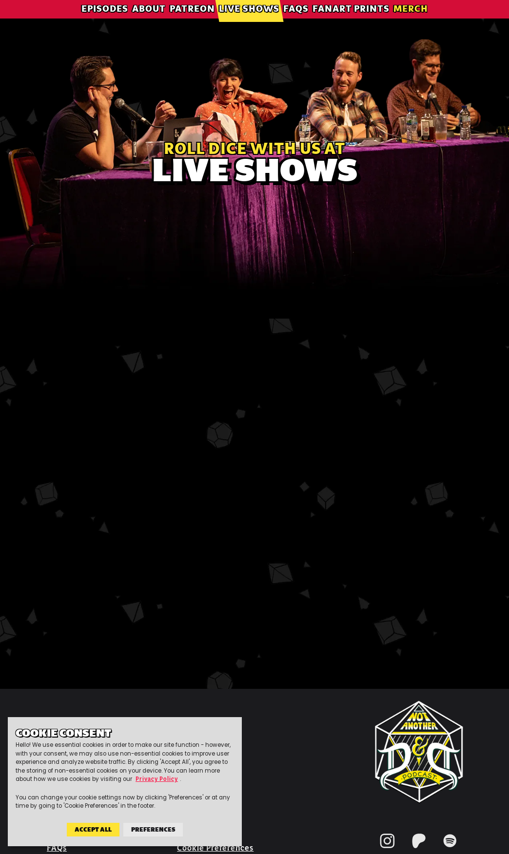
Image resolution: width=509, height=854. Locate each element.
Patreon (192, 21)
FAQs (296, 21)
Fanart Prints (351, 21)
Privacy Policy (157, 779)
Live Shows (249, 21)
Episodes (104, 21)
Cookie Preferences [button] (215, 848)
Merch (410, 21)
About (149, 21)
